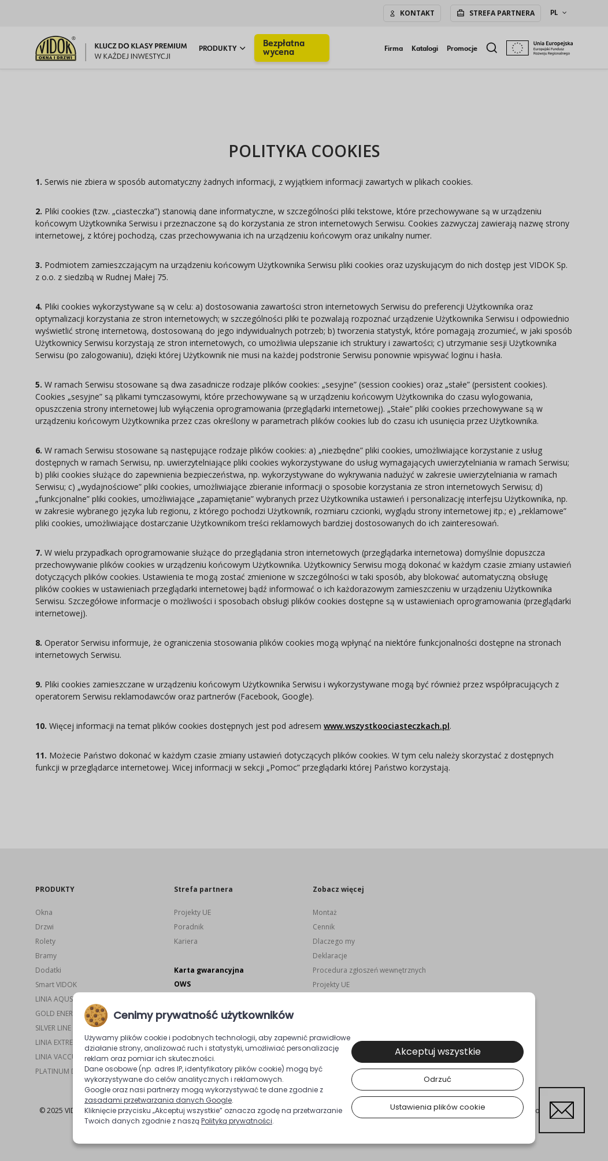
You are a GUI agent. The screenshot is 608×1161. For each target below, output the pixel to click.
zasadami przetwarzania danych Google (158, 1100)
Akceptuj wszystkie (438, 1051)
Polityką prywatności (236, 1121)
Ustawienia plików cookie (437, 1107)
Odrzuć (437, 1079)
